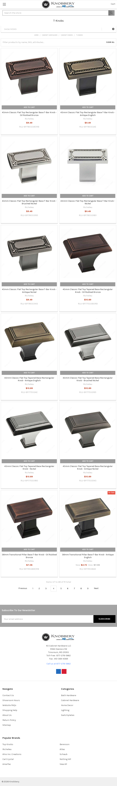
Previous (21, 588)
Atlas (62, 749)
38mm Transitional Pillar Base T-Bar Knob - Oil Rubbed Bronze (29, 556)
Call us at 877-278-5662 (58, 663)
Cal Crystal (8, 759)
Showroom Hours (11, 700)
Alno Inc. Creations (11, 754)
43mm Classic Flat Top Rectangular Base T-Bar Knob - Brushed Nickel (29, 202)
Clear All (110, 42)
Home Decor (67, 705)
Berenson (64, 744)
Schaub (63, 754)
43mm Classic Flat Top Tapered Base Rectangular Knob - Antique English (29, 379)
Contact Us (8, 695)
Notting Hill (65, 759)
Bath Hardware (68, 695)
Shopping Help (9, 710)
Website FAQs (9, 705)
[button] (113, 29)
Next (98, 588)
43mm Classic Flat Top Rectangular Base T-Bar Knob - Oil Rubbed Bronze (29, 114)
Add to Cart (29, 107)
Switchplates (67, 715)
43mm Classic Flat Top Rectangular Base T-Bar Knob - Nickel (87, 202)
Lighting (65, 710)
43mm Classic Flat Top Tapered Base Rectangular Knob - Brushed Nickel (88, 379)
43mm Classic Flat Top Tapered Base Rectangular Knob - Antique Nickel (88, 467)
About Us (7, 715)
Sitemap (6, 725)
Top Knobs (7, 744)
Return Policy (9, 720)
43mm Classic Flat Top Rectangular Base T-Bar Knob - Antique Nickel (29, 290)
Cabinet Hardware (70, 700)
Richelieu (6, 749)
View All (63, 764)
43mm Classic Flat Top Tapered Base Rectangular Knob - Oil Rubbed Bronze (88, 290)
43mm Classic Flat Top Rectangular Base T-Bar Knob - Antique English (87, 114)
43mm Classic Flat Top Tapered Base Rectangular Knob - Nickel (29, 467)
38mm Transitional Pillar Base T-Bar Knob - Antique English (88, 556)
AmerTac (6, 764)
